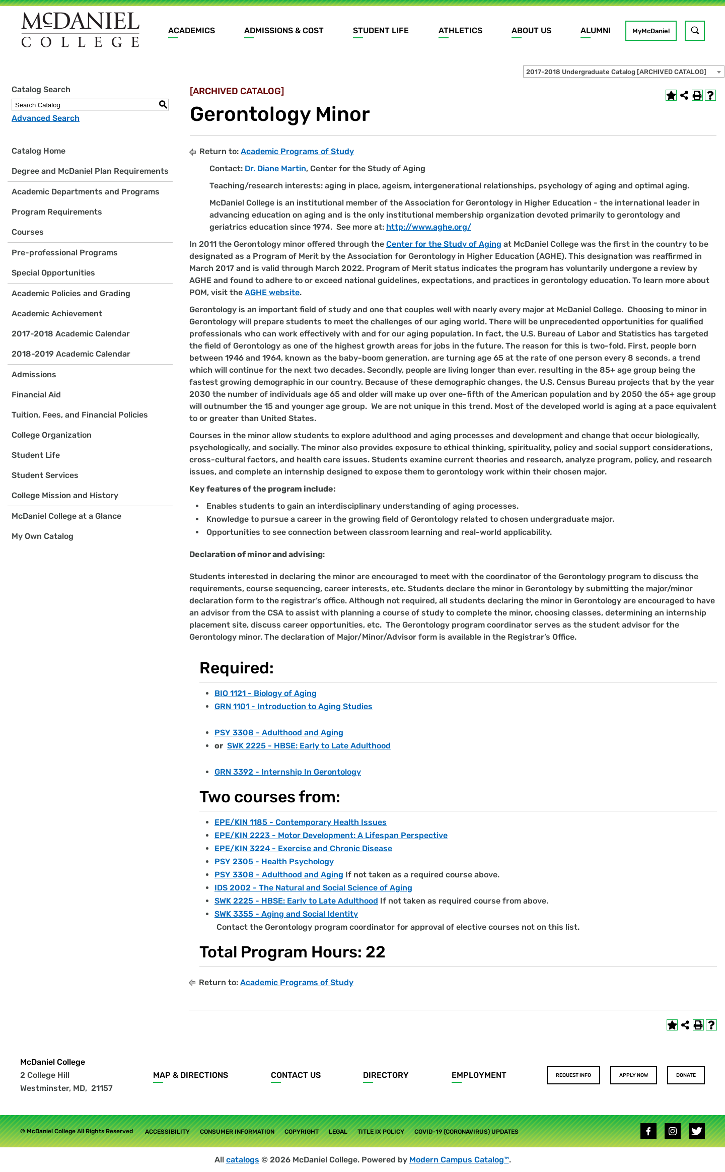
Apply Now (633, 1075)
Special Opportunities (53, 273)
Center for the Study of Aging (443, 244)
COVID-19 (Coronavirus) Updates (466, 1131)
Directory (386, 1075)
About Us (531, 30)
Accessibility (167, 1131)
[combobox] (623, 71)
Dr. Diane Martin (275, 168)
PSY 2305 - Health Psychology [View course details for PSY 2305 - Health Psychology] (274, 861)
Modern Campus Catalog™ (459, 1159)
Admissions (34, 374)
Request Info (573, 1075)
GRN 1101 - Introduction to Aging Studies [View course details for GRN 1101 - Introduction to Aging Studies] (293, 706)
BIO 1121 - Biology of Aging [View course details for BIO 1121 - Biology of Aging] (265, 693)
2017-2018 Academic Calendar (71, 333)
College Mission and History (65, 495)
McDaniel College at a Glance (66, 516)
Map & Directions (190, 1075)
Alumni (596, 30)
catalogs (242, 1159)
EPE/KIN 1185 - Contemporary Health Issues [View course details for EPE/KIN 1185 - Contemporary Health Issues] (300, 822)
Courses (28, 232)
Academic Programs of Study (297, 151)
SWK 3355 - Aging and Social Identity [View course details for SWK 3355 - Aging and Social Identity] (286, 914)
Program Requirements (57, 212)
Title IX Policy (380, 1131)
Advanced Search (46, 118)
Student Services (45, 475)
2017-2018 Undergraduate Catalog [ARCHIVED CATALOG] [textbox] (616, 72)
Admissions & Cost (284, 30)
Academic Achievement (57, 313)
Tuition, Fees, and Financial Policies (80, 415)
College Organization (52, 435)
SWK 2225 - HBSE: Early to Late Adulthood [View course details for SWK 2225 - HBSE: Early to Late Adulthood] (309, 745)
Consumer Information (237, 1131)
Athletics (460, 30)
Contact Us (296, 1075)
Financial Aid (36, 394)
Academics (191, 30)
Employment (479, 1075)
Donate (686, 1075)
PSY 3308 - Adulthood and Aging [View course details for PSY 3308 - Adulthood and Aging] (278, 732)
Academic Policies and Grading (71, 293)
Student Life (381, 30)
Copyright (301, 1131)
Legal (338, 1131)
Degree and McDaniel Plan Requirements (90, 171)
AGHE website (272, 292)
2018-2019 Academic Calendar (71, 354)
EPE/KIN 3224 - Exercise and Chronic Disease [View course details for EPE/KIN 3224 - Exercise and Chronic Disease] (303, 848)
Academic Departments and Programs (86, 191)
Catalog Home (38, 151)
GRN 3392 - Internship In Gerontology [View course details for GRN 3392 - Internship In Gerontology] (287, 772)
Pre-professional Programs (65, 252)
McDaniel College (52, 1062)
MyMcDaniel (651, 31)
